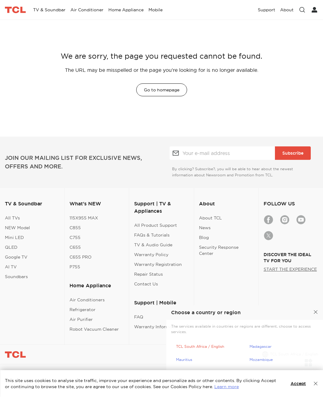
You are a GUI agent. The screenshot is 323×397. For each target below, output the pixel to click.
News (205, 227)
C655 (75, 247)
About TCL (210, 218)
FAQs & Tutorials (152, 235)
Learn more (226, 386)
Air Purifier (81, 319)
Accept (298, 383)
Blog (204, 237)
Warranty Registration (158, 264)
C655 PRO (80, 257)
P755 (74, 267)
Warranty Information (157, 326)
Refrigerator (82, 309)
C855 (75, 227)
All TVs (12, 218)
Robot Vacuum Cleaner (94, 329)
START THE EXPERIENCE (290, 269)
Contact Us (146, 284)
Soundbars (16, 276)
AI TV (11, 267)
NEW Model (17, 227)
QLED (11, 247)
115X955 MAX (83, 218)
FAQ (138, 317)
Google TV (16, 257)
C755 (75, 237)
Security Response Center (218, 250)
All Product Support (155, 225)
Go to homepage (161, 90)
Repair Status (148, 274)
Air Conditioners (87, 300)
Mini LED (14, 237)
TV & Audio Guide (153, 245)
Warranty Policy (151, 254)
